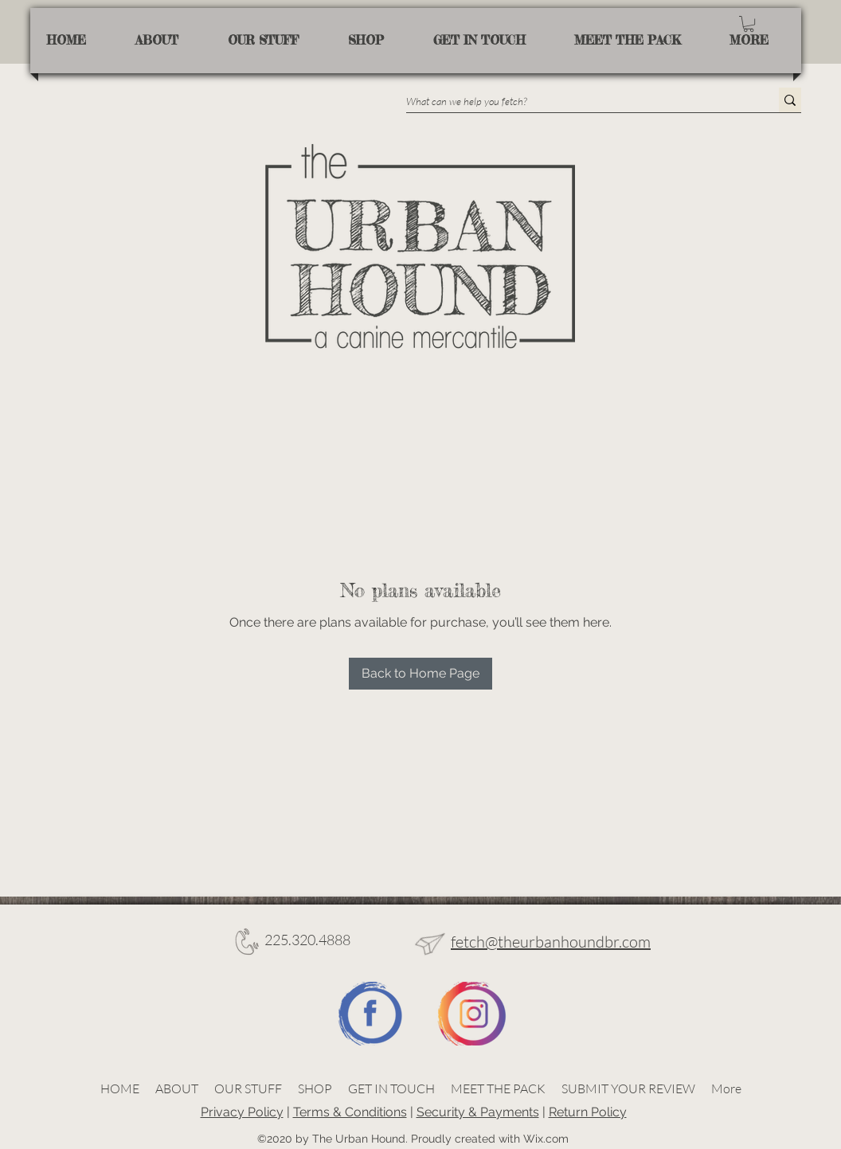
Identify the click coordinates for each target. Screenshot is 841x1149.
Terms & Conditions (350, 1112)
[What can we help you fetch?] (575, 101)
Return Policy (588, 1112)
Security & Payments (478, 1112)
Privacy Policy (242, 1112)
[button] (748, 24)
